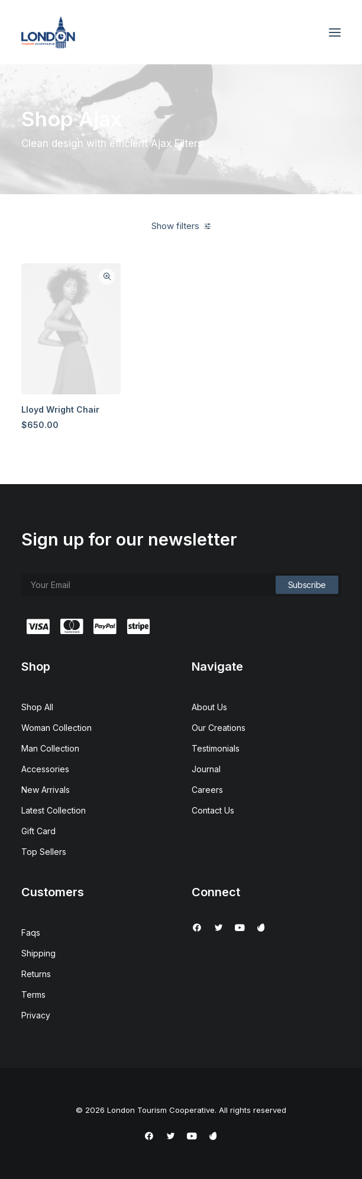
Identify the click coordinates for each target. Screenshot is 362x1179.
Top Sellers (43, 852)
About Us (209, 707)
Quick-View (107, 277)
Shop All (37, 707)
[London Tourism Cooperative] (48, 32)
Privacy (35, 1015)
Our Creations (218, 728)
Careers (207, 790)
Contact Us (213, 810)
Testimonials (216, 748)
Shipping (38, 953)
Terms (33, 994)
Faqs (30, 932)
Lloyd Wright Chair (60, 409)
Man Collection (50, 748)
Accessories (45, 769)
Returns (36, 974)
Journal (206, 769)
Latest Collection (53, 810)
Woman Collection (56, 728)
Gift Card (38, 831)
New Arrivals (45, 790)
